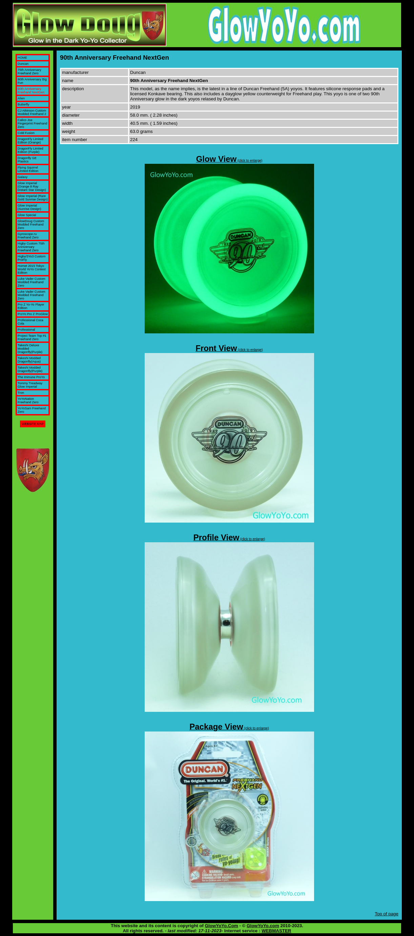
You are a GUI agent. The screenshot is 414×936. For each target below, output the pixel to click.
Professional (26, 329)
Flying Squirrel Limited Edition (28, 169)
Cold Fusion (26, 133)
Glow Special (27, 215)
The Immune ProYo (31, 377)
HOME (22, 57)
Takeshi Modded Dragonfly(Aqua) (29, 359)
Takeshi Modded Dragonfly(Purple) (30, 369)
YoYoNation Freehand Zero (28, 400)
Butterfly (23, 104)
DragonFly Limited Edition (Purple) (30, 150)
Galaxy (22, 177)
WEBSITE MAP (33, 424)
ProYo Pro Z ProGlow (33, 314)
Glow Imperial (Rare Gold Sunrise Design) (33, 197)
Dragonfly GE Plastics (27, 159)
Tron (21, 392)
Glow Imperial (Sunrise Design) (29, 207)
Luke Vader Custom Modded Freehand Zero (31, 282)
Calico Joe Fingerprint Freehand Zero (32, 123)
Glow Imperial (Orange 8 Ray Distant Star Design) (32, 186)
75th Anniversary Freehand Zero (29, 71)
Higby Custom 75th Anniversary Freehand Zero (31, 247)
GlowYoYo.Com (221, 925)
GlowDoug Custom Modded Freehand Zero (31, 224)
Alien (21, 98)
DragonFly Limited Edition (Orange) (30, 140)
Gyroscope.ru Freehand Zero (28, 235)
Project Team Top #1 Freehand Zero (32, 337)
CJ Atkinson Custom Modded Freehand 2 (32, 112)
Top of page (386, 913)
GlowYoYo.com (263, 925)
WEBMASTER (276, 930)
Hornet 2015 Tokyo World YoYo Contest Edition (31, 269)
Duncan (23, 63)
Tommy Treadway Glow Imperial (30, 385)
